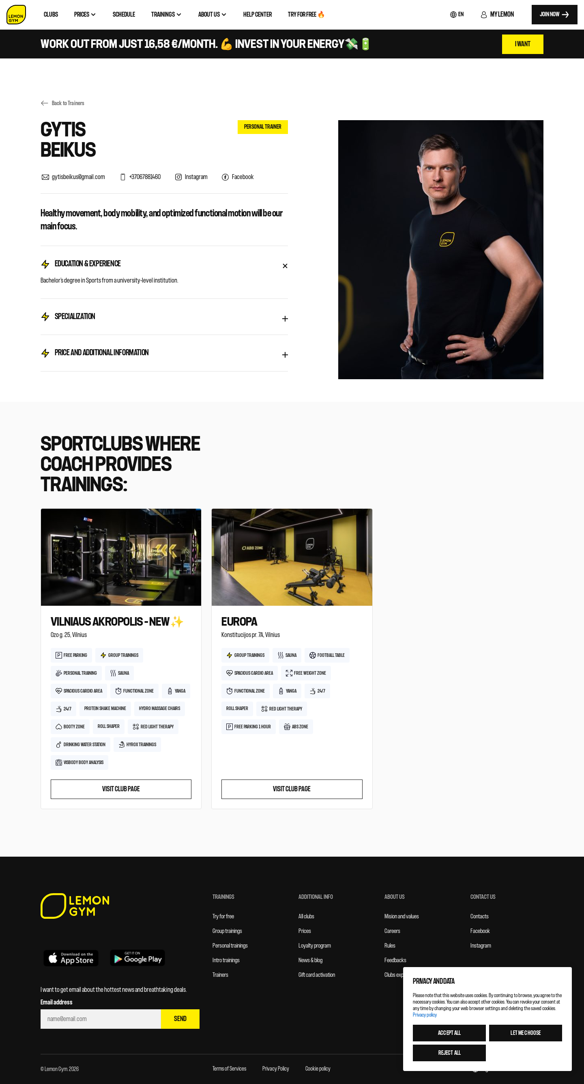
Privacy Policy (275, 1069)
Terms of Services (229, 1069)
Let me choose (526, 1033)
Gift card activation (316, 975)
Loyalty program (314, 946)
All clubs (306, 916)
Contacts (479, 916)
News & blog (310, 960)
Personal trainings (230, 946)
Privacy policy (425, 1014)
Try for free (223, 916)
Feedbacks (395, 960)
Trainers (220, 975)
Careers (392, 931)
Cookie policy (318, 1069)
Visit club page (121, 789)
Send (180, 1018)
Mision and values (401, 916)
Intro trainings (226, 960)
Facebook (480, 931)
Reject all (449, 1053)
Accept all (449, 1033)
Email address (57, 1002)
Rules (389, 946)
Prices (304, 931)
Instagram (480, 946)
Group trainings (227, 931)
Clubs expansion (400, 975)
